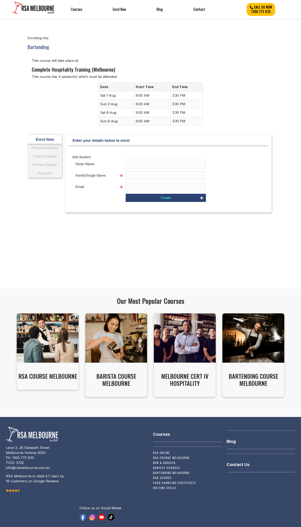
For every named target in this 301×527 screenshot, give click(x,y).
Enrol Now (119, 9)
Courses (76, 9)
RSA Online (161, 452)
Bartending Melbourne (171, 472)
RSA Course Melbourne (171, 457)
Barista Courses (166, 467)
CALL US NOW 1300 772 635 (261, 9)
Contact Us (238, 464)
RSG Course (162, 477)
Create (166, 198)
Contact (199, 9)
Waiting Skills (164, 487)
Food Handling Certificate (174, 482)
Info (209, 176)
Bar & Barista (164, 462)
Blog (160, 9)
